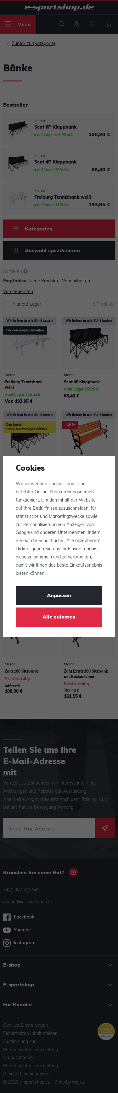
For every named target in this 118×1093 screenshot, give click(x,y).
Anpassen (59, 595)
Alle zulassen (59, 617)
